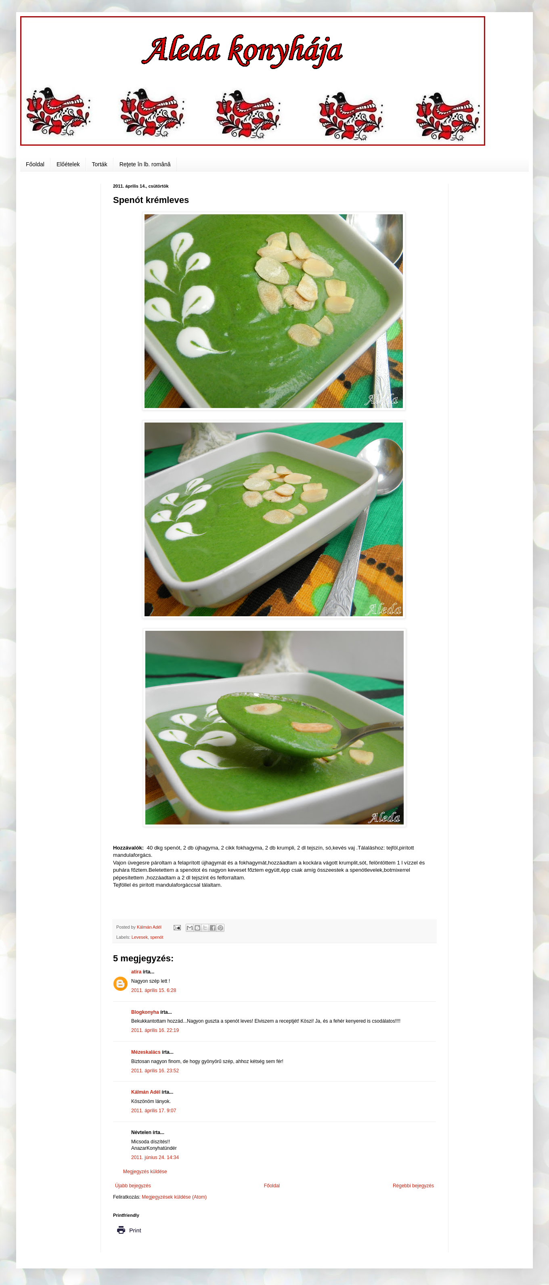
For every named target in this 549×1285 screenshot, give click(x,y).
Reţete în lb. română (145, 164)
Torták (99, 164)
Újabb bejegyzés (133, 1186)
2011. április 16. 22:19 (155, 1030)
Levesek (140, 937)
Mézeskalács (146, 1052)
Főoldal (35, 164)
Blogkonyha (145, 1012)
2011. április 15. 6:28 (153, 990)
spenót (156, 937)
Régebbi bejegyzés (413, 1186)
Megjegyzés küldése (145, 1171)
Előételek (68, 164)
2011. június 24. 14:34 (155, 1157)
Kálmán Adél (145, 1092)
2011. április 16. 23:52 (155, 1071)
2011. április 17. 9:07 (153, 1110)
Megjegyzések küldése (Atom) (174, 1197)
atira (136, 972)
